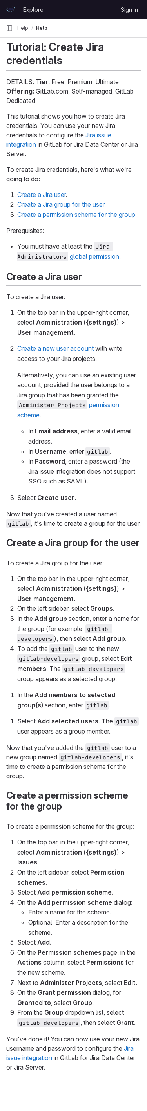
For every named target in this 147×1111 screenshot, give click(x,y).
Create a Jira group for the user (60, 204)
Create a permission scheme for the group (76, 214)
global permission (94, 256)
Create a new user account (55, 348)
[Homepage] (10, 9)
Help (22, 28)
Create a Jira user (41, 194)
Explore (33, 9)
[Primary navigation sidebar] (9, 28)
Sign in (129, 9)
